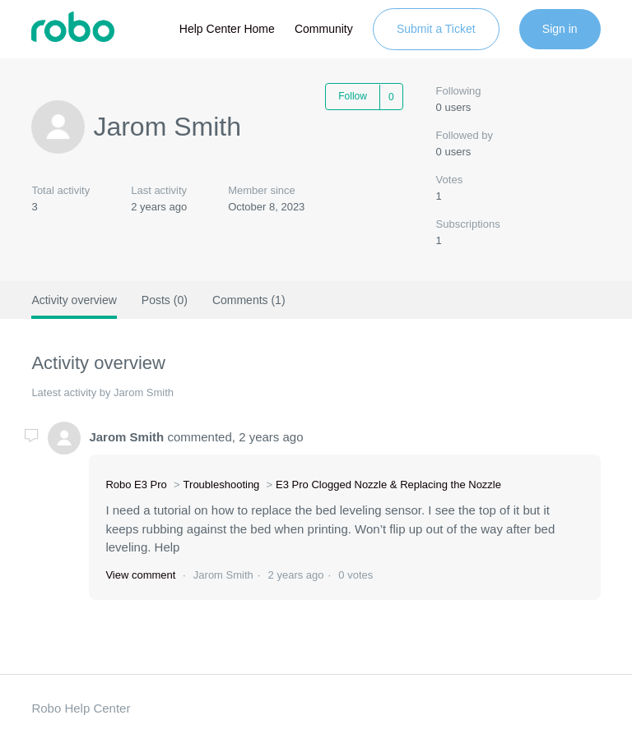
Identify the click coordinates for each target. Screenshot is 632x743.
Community (324, 28)
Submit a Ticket (436, 28)
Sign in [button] (560, 28)
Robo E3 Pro (135, 484)
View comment (140, 575)
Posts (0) (165, 300)
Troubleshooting (222, 484)
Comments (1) (249, 300)
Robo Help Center (80, 708)
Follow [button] (352, 96)
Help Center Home (227, 28)
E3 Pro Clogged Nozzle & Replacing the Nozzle (388, 484)
